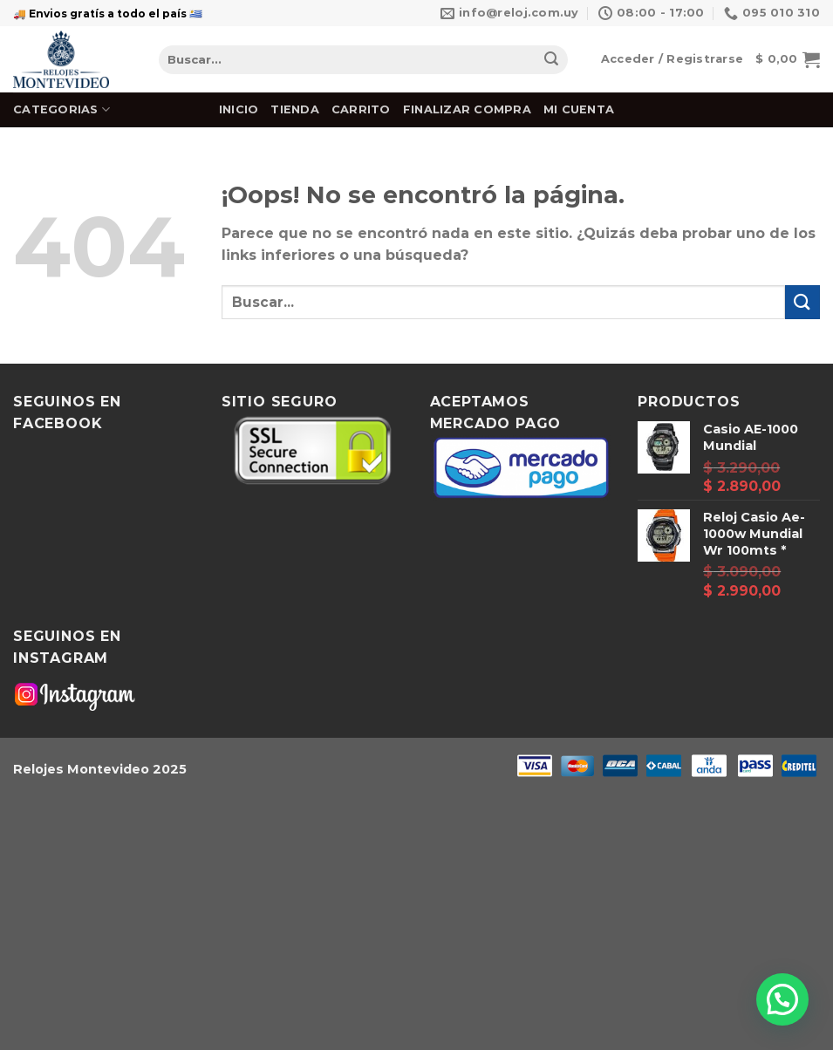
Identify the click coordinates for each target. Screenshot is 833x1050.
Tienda (294, 109)
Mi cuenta (578, 109)
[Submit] (551, 60)
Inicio (239, 109)
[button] (782, 999)
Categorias (61, 109)
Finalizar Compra (467, 109)
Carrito (361, 109)
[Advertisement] (416, 921)
